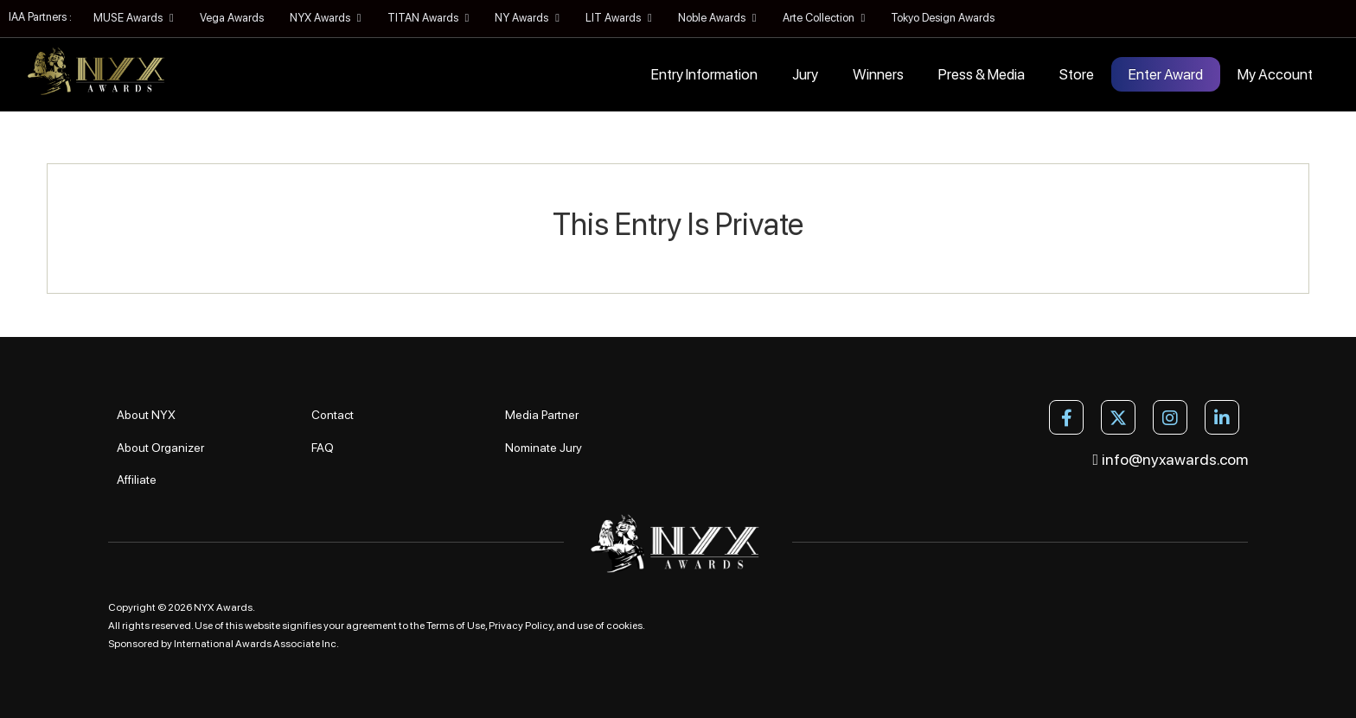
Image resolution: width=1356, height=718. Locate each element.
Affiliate (137, 479)
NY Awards (527, 17)
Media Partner (542, 415)
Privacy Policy (521, 626)
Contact (332, 415)
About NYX (146, 415)
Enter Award (1166, 74)
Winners (878, 74)
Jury (805, 74)
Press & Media (981, 74)
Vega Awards (232, 17)
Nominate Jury (543, 447)
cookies (624, 626)
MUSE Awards (133, 17)
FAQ (322, 447)
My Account (1275, 74)
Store (1076, 74)
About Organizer (160, 447)
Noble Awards (717, 17)
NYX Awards (325, 17)
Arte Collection (824, 17)
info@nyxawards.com (1171, 459)
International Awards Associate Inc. (256, 644)
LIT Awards (618, 17)
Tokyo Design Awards (943, 17)
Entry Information (704, 74)
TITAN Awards (428, 17)
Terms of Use (455, 626)
